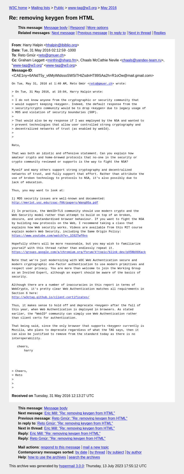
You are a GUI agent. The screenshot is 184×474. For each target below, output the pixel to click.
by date (81, 452)
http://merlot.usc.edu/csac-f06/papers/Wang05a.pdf (55, 203)
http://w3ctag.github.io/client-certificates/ (50, 297)
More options (98, 28)
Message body (56, 28)
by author (134, 452)
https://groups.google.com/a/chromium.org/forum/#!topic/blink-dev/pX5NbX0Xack (79, 252)
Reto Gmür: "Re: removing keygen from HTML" (89, 418)
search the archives (84, 457)
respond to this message (60, 447)
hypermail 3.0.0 (71, 466)
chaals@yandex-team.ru (141, 60)
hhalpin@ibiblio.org (61, 45)
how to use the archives (47, 457)
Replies (160, 33)
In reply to (118, 33)
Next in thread (139, 33)
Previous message (92, 33)
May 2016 (109, 8)
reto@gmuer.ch (51, 55)
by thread (97, 452)
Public (59, 8)
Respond (77, 28)
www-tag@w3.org (82, 8)
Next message (63, 33)
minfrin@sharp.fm (62, 60)
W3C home (18, 8)
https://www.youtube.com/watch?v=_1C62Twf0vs (49, 236)
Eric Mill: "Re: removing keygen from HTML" (80, 413)
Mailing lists (40, 8)
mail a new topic (96, 447)
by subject (116, 452)
